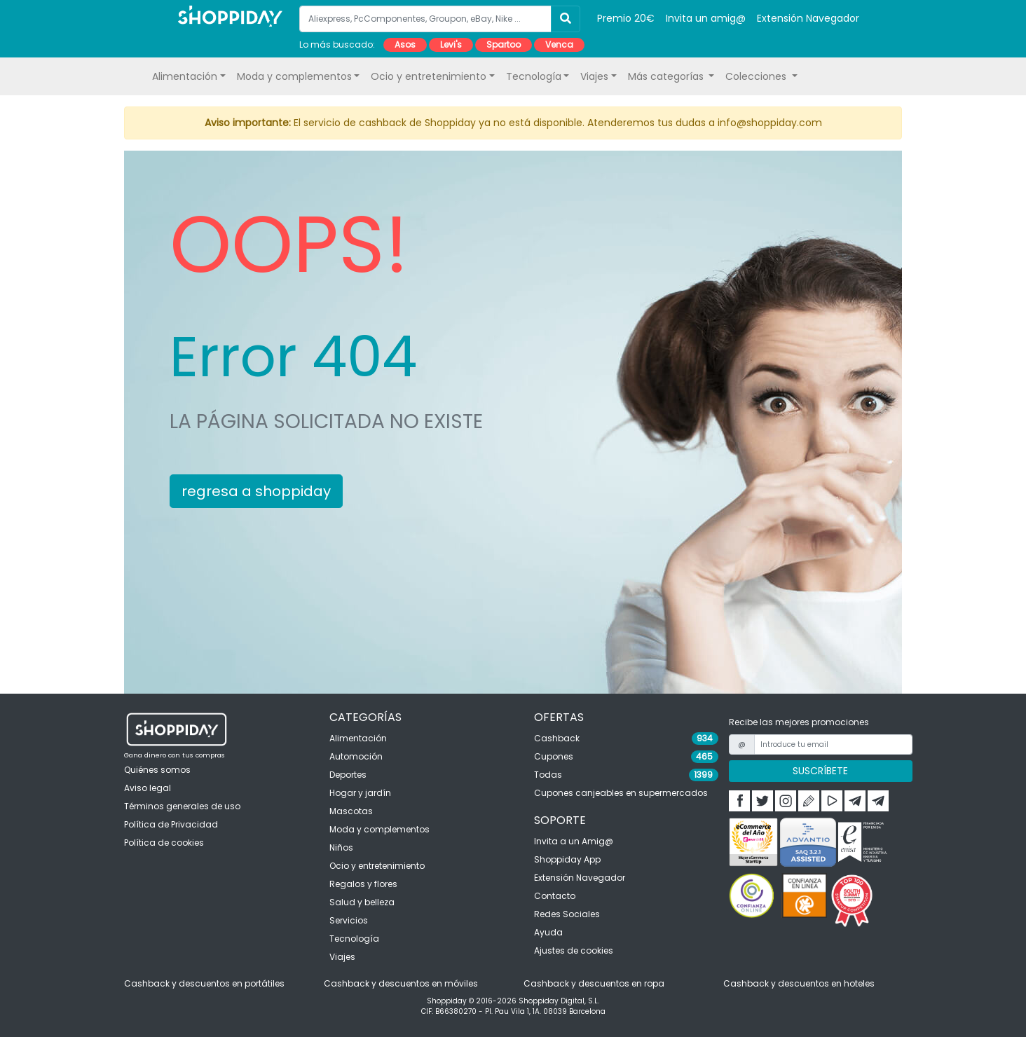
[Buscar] (565, 19)
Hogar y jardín (360, 793)
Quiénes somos (157, 770)
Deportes (348, 775)
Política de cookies (164, 843)
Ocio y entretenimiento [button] (428, 76)
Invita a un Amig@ (573, 841)
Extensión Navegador (808, 18)
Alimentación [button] (184, 76)
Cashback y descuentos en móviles (401, 983)
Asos (405, 44)
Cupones (553, 756)
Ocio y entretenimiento (377, 866)
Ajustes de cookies (573, 950)
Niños (341, 847)
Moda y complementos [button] (294, 76)
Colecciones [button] (757, 76)
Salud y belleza (362, 902)
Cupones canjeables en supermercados (621, 793)
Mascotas (351, 811)
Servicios (348, 920)
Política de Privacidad (171, 824)
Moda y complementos (379, 829)
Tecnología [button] (533, 76)
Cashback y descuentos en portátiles (204, 983)
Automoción (356, 756)
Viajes (342, 957)
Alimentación (358, 738)
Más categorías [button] (667, 76)
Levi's (451, 44)
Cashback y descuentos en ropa (594, 983)
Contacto (554, 896)
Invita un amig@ (706, 18)
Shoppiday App (567, 859)
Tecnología (354, 939)
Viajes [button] (594, 76)
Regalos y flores (363, 884)
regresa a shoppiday (256, 491)
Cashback (557, 738)
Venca (559, 44)
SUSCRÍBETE (820, 771)
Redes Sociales (567, 914)
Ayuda (548, 932)
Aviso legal (147, 788)
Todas (548, 775)
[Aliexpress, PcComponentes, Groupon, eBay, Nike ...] (425, 19)
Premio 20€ (626, 18)
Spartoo (503, 44)
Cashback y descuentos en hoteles (799, 983)
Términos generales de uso (182, 806)
